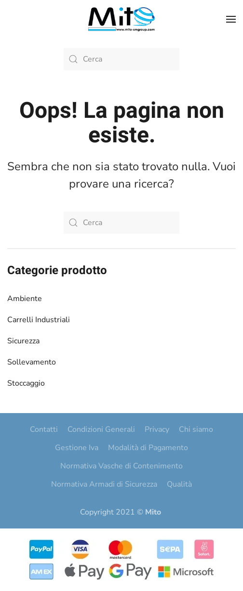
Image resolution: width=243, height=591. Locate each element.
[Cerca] (121, 59)
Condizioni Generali (101, 429)
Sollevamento (31, 362)
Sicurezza (23, 341)
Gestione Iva (76, 447)
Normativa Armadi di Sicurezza (104, 484)
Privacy (157, 429)
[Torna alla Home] (121, 19)
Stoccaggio (26, 383)
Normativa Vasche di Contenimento (121, 466)
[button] (231, 19)
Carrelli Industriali (38, 319)
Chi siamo (196, 429)
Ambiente (24, 298)
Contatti (44, 429)
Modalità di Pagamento (148, 447)
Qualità (179, 484)
